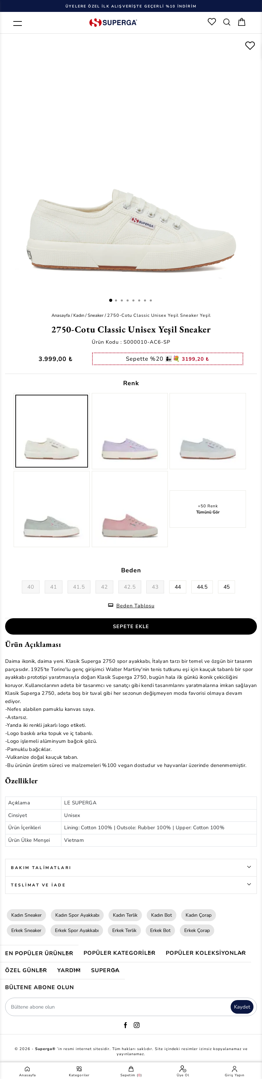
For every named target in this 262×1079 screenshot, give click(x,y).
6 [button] (139, 300)
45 (226, 587)
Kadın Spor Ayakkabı (77, 915)
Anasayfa (61, 315)
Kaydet (242, 1006)
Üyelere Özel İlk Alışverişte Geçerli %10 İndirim (131, 6)
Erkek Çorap (197, 930)
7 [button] (145, 300)
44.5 (202, 587)
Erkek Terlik (124, 930)
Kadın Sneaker (26, 915)
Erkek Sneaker (26, 930)
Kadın (78, 315)
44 (178, 587)
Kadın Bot (161, 915)
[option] (131, 6)
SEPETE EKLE (131, 626)
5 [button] (133, 300)
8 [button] (151, 300)
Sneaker (96, 315)
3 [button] (122, 300)
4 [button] (128, 300)
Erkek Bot (160, 930)
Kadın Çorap (199, 915)
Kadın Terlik (125, 915)
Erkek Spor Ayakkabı (77, 930)
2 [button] (116, 300)
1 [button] (110, 300)
